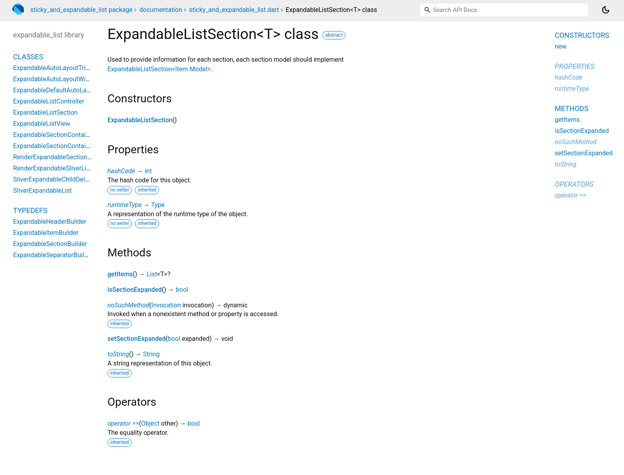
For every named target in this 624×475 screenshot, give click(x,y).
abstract (334, 35)
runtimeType (124, 205)
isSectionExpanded (134, 289)
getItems (120, 274)
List (152, 274)
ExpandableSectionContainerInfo (59, 146)
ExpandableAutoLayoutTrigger (55, 68)
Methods (572, 108)
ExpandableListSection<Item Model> (159, 69)
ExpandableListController (48, 101)
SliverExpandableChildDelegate (57, 179)
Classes (28, 57)
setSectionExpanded (136, 338)
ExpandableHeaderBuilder (49, 221)
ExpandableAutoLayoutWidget (55, 79)
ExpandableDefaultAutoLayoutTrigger (66, 90)
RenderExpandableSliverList (52, 168)
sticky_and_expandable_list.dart (234, 10)
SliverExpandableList (42, 190)
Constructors (582, 35)
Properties (575, 66)
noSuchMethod (128, 305)
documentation (160, 10)
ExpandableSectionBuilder (50, 244)
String (151, 354)
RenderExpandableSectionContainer (64, 157)
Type (158, 205)
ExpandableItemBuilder (45, 233)
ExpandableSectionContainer (54, 135)
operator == (123, 423)
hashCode (121, 171)
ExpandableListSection (139, 120)
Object (150, 423)
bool (182, 289)
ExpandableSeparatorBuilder (53, 255)
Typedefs (30, 210)
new (560, 46)
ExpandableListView (41, 123)
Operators (574, 184)
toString (118, 354)
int (148, 171)
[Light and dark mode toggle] (605, 10)
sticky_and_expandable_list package (81, 10)
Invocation (166, 305)
